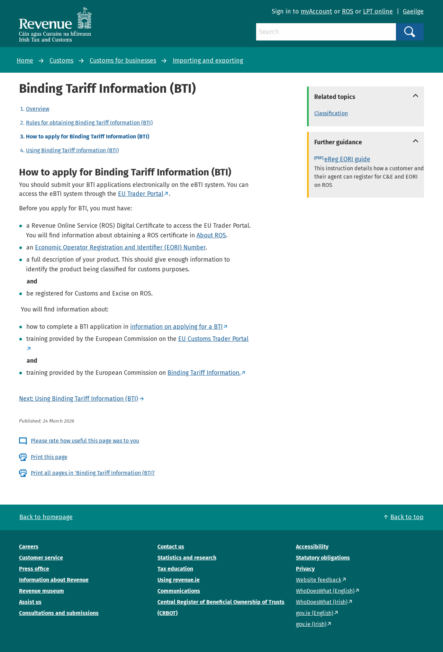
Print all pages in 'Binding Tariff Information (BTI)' (93, 473)
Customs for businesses (123, 60)
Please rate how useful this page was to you (85, 440)
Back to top (407, 517)
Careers (28, 546)
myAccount (316, 11)
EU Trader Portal (140, 194)
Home (25, 60)
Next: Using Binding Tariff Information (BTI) (78, 398)
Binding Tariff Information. (204, 373)
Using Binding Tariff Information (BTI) (72, 150)
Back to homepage (46, 517)
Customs (61, 60)
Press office (34, 568)
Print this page (49, 457)
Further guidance (338, 142)
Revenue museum (41, 591)
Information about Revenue (54, 580)
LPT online (378, 11)
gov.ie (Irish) (311, 624)
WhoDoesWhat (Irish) (321, 602)
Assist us (30, 602)
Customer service (41, 557)
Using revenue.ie (178, 580)
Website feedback (318, 580)
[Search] (326, 31)
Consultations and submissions (59, 613)
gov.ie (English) (314, 613)
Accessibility (312, 546)
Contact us (170, 546)
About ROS (211, 235)
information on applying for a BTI (176, 326)
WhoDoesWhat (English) (325, 591)
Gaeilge (413, 11)
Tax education (175, 568)
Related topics (334, 97)
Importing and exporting (208, 60)
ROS (347, 11)
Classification (331, 113)
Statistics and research (186, 557)
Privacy (305, 568)
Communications (178, 591)
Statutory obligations (323, 557)
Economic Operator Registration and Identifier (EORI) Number (120, 247)
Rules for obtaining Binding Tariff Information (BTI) (89, 122)
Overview (37, 109)
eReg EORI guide (347, 159)
